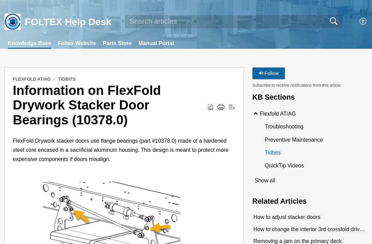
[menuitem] (363, 21)
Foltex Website (77, 43)
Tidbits (67, 79)
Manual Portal (156, 43)
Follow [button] (269, 73)
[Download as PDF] (210, 107)
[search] (233, 21)
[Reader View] (231, 107)
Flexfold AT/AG (32, 79)
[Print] (221, 107)
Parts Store (117, 43)
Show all (265, 180)
